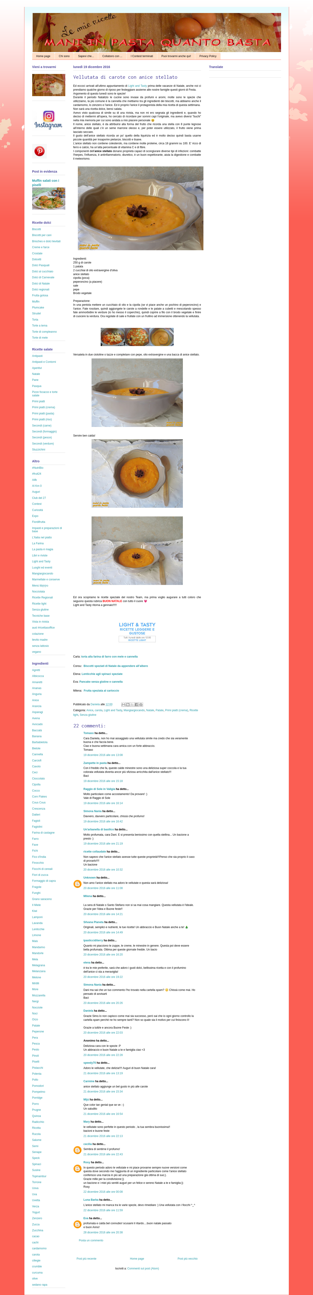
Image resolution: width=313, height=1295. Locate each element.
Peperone (38, 1031)
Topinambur (39, 1176)
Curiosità (37, 510)
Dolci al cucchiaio (42, 271)
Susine (36, 1170)
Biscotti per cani (42, 235)
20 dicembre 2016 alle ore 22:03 (103, 1032)
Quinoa (36, 1116)
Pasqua (37, 386)
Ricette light (39, 603)
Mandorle (38, 953)
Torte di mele (40, 337)
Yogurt (36, 1212)
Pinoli (35, 1055)
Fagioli (36, 820)
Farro (35, 838)
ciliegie (36, 1260)
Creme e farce (41, 247)
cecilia (88, 1144)
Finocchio (38, 862)
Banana (37, 736)
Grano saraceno (42, 899)
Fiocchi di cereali (42, 869)
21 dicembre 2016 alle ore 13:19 (103, 1073)
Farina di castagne (43, 832)
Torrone (37, 1182)
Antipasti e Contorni (44, 361)
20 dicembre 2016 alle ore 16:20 (103, 954)
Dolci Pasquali (41, 265)
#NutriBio (37, 467)
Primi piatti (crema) (176, 710)
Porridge (37, 1097)
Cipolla (36, 784)
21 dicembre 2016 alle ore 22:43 (103, 1154)
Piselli (35, 1061)
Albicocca (38, 676)
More (35, 989)
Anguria (37, 694)
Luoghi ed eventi (42, 567)
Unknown (90, 877)
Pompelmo (38, 1091)
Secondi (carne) (42, 425)
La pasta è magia (42, 549)
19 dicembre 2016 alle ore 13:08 (103, 755)
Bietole (36, 748)
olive (35, 1278)
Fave (35, 844)
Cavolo (36, 766)
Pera (35, 1037)
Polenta (37, 1073)
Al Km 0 (37, 485)
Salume (37, 1140)
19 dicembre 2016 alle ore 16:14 (103, 803)
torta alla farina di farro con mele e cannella (110, 656)
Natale (150, 710)
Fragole (37, 887)
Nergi (35, 1001)
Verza (35, 1206)
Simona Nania (93, 811)
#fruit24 (36, 473)
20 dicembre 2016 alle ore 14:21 (103, 914)
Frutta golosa (40, 295)
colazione (38, 633)
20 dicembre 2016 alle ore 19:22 (103, 977)
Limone (36, 935)
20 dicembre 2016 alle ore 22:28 (103, 1055)
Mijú (86, 1099)
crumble (37, 1266)
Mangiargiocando (134, 710)
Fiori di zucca (40, 874)
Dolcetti (36, 259)
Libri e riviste (39, 555)
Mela (35, 959)
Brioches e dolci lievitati (46, 241)
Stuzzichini (38, 449)
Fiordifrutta (38, 522)
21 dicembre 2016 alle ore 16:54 (103, 1114)
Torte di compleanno (44, 331)
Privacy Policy (207, 56)
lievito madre (40, 639)
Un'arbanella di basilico (99, 829)
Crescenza (38, 808)
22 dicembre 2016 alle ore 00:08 (103, 1191)
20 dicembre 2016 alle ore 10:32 (103, 869)
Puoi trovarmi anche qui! (176, 56)
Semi (35, 1146)
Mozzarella (38, 995)
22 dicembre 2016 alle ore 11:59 (103, 1210)
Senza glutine (88, 714)
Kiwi (34, 911)
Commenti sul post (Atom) (143, 1268)
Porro (35, 1103)
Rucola (36, 1134)
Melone (36, 977)
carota (98, 710)
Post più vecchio (187, 1258)
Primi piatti (38, 401)
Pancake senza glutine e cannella (101, 681)
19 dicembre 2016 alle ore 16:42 (103, 821)
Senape (37, 1152)
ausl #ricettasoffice (43, 627)
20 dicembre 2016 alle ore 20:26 (103, 1003)
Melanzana (39, 971)
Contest (37, 503)
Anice (90, 710)
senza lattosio (40, 646)
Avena (36, 718)
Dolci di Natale (41, 283)
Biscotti (36, 229)
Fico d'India (39, 856)
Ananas (37, 688)
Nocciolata (38, 591)
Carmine (89, 1081)
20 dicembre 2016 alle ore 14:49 (103, 932)
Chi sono (64, 56)
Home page (43, 56)
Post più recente (87, 1258)
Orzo (35, 1019)
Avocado (37, 724)
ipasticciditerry (93, 940)
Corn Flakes (39, 796)
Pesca (36, 1043)
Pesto (35, 1049)
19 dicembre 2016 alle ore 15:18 (103, 781)
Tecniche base (41, 615)
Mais (35, 941)
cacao (35, 1236)
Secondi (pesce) (42, 437)
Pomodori (38, 1085)
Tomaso (89, 733)
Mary (87, 1121)
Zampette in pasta (95, 763)
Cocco (36, 790)
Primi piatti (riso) (42, 419)
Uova (35, 1188)
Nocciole (37, 1007)
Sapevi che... (86, 56)
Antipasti (37, 356)
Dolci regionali (40, 289)
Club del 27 (39, 498)
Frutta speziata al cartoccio (101, 690)
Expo (35, 516)
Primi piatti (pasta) (43, 413)
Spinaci (36, 1164)
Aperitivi (37, 368)
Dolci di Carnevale (43, 277)
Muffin (35, 301)
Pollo (35, 1079)
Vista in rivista (40, 621)
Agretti (36, 670)
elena (87, 962)
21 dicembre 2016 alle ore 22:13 (103, 1136)
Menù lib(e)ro (40, 585)
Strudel (36, 313)
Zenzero (37, 1218)
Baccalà (37, 730)
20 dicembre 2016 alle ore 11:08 (103, 888)
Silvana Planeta (94, 922)
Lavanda (37, 923)
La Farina (38, 543)
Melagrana (38, 965)
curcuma (37, 1272)
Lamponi (37, 917)
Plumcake (38, 307)
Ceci (35, 772)
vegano (36, 651)
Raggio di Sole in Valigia (99, 789)
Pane (35, 380)
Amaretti (37, 682)
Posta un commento (91, 1240)
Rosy (87, 1162)
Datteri (36, 814)
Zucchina (37, 1230)
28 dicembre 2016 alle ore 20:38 (103, 1232)
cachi (35, 1242)
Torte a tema (39, 325)
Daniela (96, 704)
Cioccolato (38, 778)
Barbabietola (39, 742)
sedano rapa (39, 1284)
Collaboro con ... (112, 56)
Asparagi (37, 712)
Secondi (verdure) (43, 443)
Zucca (36, 1224)
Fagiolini (37, 826)
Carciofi (37, 760)
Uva (34, 1194)
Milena (88, 896)
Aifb (34, 480)
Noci (35, 1013)
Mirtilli (35, 983)
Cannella (37, 754)
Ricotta (36, 1127)
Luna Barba (91, 1199)
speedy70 (90, 1062)
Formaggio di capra (44, 880)
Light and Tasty (137, 85)
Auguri (36, 491)
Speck (36, 1158)
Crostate (37, 253)
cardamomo (39, 1248)
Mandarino (38, 947)
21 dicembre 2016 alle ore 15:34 (103, 1091)
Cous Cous (39, 802)
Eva (86, 1218)
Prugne (36, 1109)
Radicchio (38, 1122)
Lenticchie (38, 929)
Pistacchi (37, 1067)
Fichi (35, 850)
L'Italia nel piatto (42, 537)
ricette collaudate (95, 851)
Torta (35, 319)
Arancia (37, 706)
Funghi (36, 893)
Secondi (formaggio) (44, 431)
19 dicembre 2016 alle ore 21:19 (103, 843)
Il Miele (36, 905)
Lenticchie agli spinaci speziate (102, 674)
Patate (160, 710)
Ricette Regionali (42, 597)
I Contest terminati (142, 56)
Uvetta (36, 1200)
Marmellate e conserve (46, 579)
